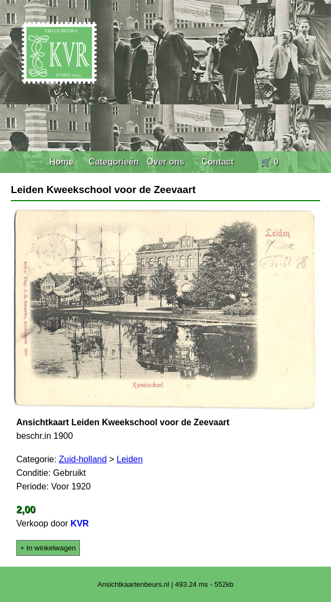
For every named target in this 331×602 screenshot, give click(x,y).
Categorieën (114, 161)
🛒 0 (269, 161)
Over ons (165, 161)
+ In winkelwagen (48, 548)
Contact (218, 161)
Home (61, 161)
